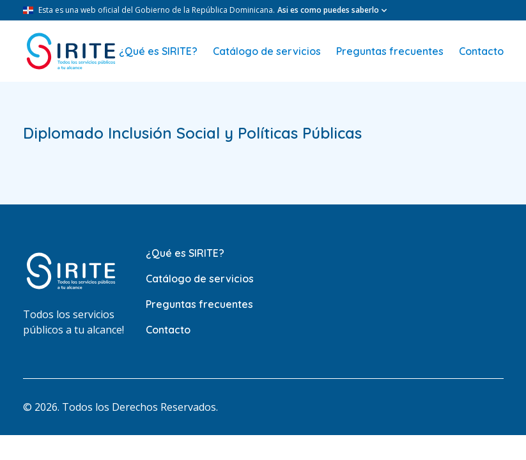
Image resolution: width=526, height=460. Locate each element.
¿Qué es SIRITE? (158, 51)
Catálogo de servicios (267, 51)
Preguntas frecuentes (390, 51)
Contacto (481, 51)
